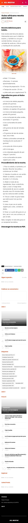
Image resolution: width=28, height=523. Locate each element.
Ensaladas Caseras (7, 357)
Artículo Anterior (6, 303)
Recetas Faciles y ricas (15, 6)
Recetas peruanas (8, 378)
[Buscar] (26, 2)
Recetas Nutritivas (14, 12)
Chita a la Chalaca (10, 334)
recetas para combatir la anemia (10, 388)
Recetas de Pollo (7, 366)
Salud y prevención (8, 383)
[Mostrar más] (2, 273)
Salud (7, 6)
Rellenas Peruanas (10, 442)
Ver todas (24, 277)
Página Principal (5, 12)
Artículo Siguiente (21, 303)
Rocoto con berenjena (11, 328)
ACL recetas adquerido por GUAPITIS (10, 502)
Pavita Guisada (9, 461)
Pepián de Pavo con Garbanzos (15, 467)
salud (23, 388)
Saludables (19, 383)
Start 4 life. (14, 73)
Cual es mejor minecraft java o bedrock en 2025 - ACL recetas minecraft (13, 417)
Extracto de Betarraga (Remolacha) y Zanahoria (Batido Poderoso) (15, 455)
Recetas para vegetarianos (9, 376)
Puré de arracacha (10, 424)
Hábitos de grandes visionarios (10, 359)
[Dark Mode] (23, 2)
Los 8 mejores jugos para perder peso (15, 340)
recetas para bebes (17, 266)
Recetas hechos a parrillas (9, 369)
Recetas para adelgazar (8, 371)
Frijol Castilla (8, 346)
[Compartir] (25, 21)
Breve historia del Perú (8, 355)
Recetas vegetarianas (8, 381)
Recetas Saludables (8, 364)
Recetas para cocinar (8, 374)
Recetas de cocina (19, 366)
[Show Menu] (2, 2)
